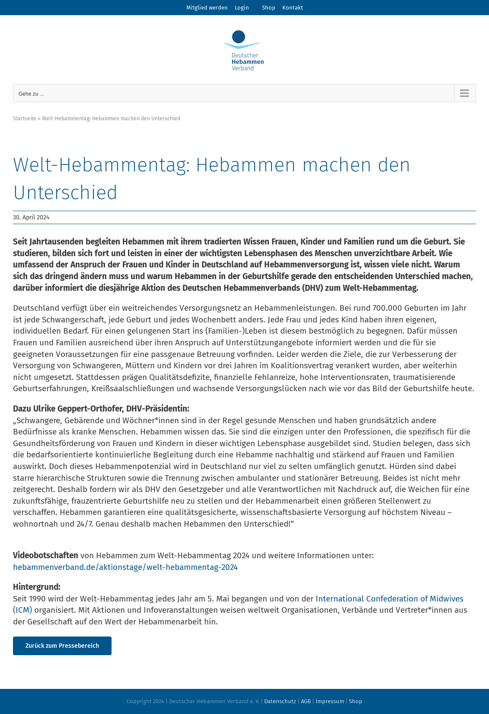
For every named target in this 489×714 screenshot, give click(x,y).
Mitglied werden (207, 7)
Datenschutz (280, 701)
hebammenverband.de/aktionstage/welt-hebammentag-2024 (125, 567)
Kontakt (292, 7)
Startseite (24, 119)
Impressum (330, 701)
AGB (306, 701)
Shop (268, 7)
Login (242, 7)
